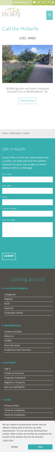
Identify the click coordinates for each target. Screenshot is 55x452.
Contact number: (9, 208)
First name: (7, 174)
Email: (4, 197)
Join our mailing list (14, 387)
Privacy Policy (11, 406)
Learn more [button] (8, 440)
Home (5, 133)
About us (9, 336)
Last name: (7, 185)
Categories (10, 295)
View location (27, 101)
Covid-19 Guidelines (14, 415)
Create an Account (14, 373)
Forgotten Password (14, 378)
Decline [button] (15, 447)
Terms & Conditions (14, 411)
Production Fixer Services (17, 350)
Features (9, 308)
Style (7, 304)
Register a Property (14, 383)
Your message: (9, 220)
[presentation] (24, 245)
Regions (8, 299)
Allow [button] (40, 447)
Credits (26, 133)
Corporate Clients (13, 313)
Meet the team (12, 346)
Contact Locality (12, 332)
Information (15, 133)
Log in (7, 369)
